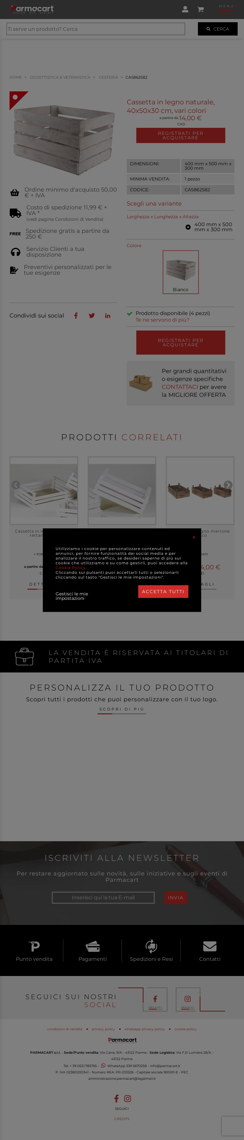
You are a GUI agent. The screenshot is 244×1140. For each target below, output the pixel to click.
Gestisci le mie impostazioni (72, 596)
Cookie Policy (71, 567)
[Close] (194, 537)
